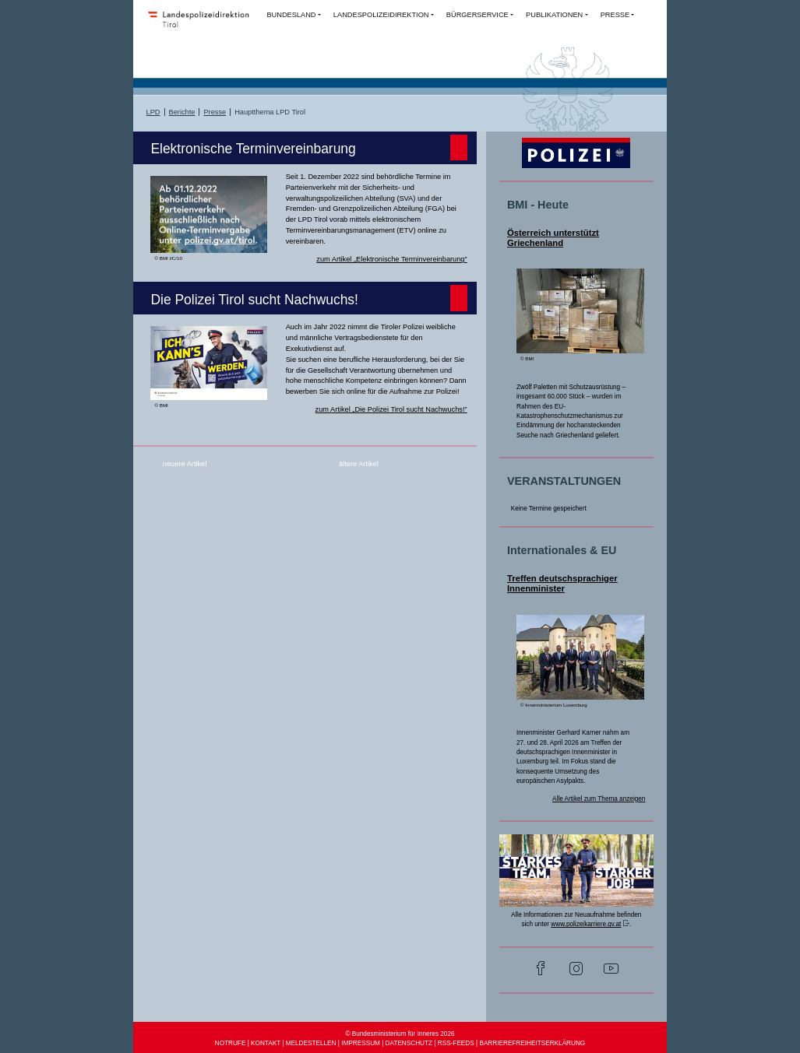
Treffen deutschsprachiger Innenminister (562, 584)
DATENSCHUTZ (409, 1043)
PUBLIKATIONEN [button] (554, 15)
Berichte (182, 112)
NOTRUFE (230, 1043)
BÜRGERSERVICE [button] (477, 15)
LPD (153, 112)
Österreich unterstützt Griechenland (553, 238)
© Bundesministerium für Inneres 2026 (399, 1033)
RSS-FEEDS (456, 1043)
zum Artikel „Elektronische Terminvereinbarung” (391, 259)
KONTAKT (265, 1043)
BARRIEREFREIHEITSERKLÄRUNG (532, 1043)
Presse (214, 112)
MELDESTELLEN (311, 1043)
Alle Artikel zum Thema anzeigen (598, 798)
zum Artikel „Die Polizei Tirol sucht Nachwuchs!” (391, 409)
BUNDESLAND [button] (290, 15)
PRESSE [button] (615, 15)
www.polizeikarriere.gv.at (586, 924)
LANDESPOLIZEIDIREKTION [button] (381, 15)
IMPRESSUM (360, 1043)
